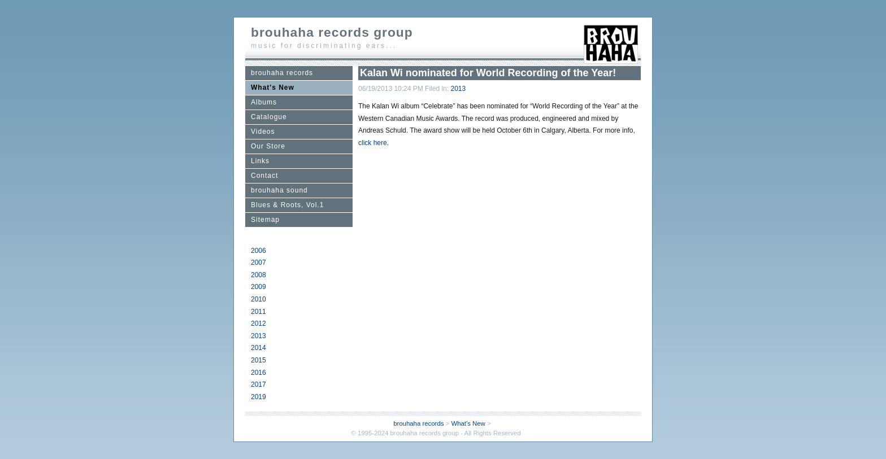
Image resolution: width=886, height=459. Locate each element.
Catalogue (269, 117)
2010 (258, 299)
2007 (258, 262)
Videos (263, 131)
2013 (258, 336)
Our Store (268, 146)
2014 (258, 348)
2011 (258, 312)
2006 (258, 251)
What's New (272, 87)
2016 (258, 373)
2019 (258, 397)
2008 (258, 275)
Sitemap (265, 220)
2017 (258, 384)
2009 (258, 287)
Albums (264, 102)
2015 (258, 360)
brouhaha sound (279, 190)
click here (372, 143)
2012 (258, 323)
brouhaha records (282, 73)
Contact (264, 176)
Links (260, 161)
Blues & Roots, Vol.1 (287, 205)
